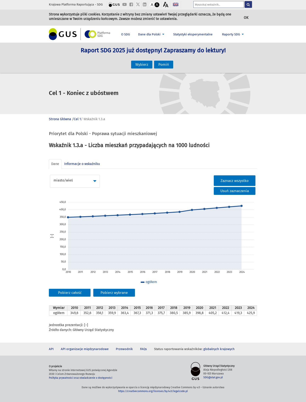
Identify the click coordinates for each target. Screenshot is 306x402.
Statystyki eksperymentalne (192, 34)
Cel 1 (77, 119)
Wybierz (141, 60)
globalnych (211, 349)
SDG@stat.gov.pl (213, 377)
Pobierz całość (70, 292)
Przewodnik (124, 349)
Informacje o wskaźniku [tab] (82, 164)
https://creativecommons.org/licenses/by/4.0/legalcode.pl (153, 391)
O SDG (125, 34)
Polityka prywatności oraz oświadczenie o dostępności (80, 377)
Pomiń (163, 60)
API (51, 349)
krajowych (227, 349)
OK (246, 17)
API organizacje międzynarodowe (85, 349)
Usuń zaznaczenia (234, 191)
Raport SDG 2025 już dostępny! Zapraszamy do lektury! (153, 55)
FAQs (143, 349)
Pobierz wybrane (114, 292)
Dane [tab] (55, 164)
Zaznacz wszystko (235, 181)
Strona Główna (60, 119)
